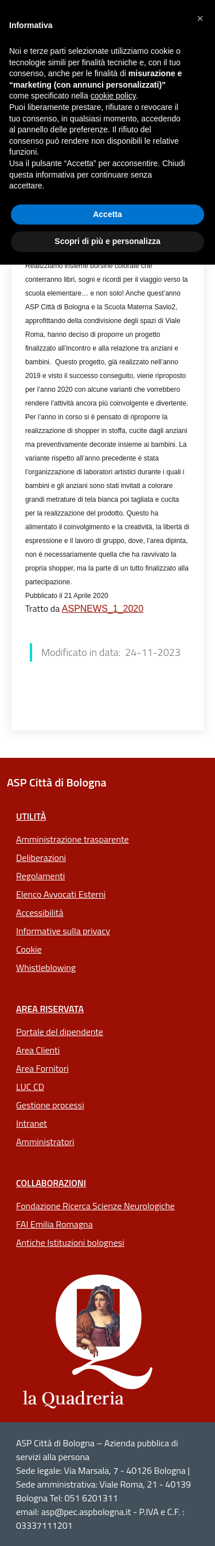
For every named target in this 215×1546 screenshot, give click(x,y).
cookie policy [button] (113, 95)
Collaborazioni (51, 1183)
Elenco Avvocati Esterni (60, 894)
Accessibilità (39, 912)
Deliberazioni (41, 857)
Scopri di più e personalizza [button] (107, 241)
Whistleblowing (46, 967)
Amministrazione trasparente (72, 839)
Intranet (31, 1123)
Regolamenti (40, 876)
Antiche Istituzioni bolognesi (70, 1242)
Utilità (31, 816)
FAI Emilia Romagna (54, 1224)
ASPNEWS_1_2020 (102, 608)
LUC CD (30, 1086)
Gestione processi (50, 1105)
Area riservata (50, 1009)
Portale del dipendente (59, 1031)
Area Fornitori (42, 1068)
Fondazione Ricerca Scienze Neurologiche (95, 1206)
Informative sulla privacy (63, 931)
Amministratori (45, 1141)
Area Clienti (38, 1050)
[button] (200, 18)
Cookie (29, 949)
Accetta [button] (107, 214)
